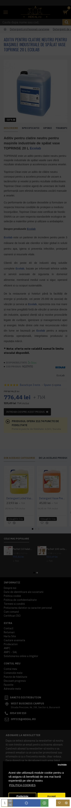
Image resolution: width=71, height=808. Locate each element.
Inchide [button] (62, 764)
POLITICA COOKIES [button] (22, 785)
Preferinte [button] (22, 796)
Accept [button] (51, 796)
